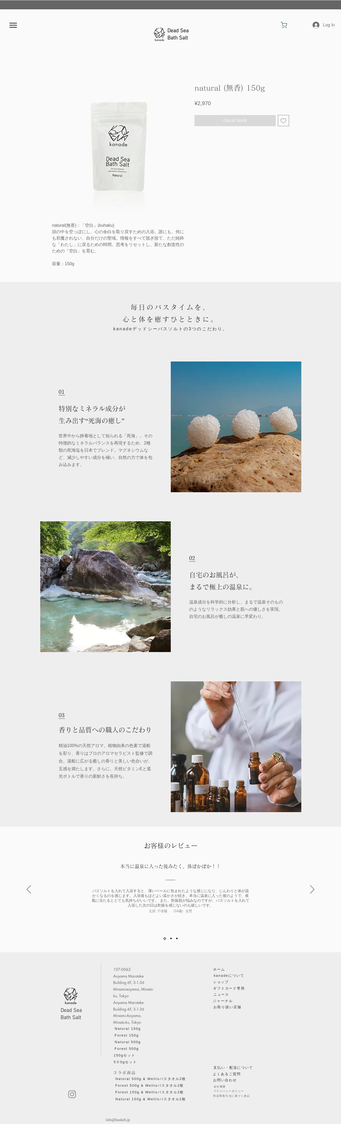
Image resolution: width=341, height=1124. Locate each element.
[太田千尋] (165, 938)
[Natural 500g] (128, 1042)
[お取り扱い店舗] (227, 1007)
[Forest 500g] (127, 1048)
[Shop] (283, 25)
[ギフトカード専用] (229, 988)
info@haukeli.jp (118, 1120)
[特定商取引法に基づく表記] (231, 1096)
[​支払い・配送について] (233, 1067)
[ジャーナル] (223, 1001)
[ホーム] (219, 969)
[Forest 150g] (127, 1035)
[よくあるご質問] (227, 1074)
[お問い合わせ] (225, 1080)
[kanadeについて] (229, 975)
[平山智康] (171, 938)
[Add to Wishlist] (283, 120)
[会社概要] (220, 1086)
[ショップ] (221, 982)
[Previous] (29, 889)
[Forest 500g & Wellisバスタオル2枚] (149, 1085)
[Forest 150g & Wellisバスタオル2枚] (149, 1092)
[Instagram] (72, 1094)
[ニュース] (221, 994)
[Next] (312, 889)
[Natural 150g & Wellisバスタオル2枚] (150, 1099)
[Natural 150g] (128, 1028)
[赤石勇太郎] (177, 938)
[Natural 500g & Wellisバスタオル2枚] (150, 1079)
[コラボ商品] (124, 1072)
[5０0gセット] (125, 1062)
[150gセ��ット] (124, 1055)
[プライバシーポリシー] (228, 1091)
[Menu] (13, 25)
